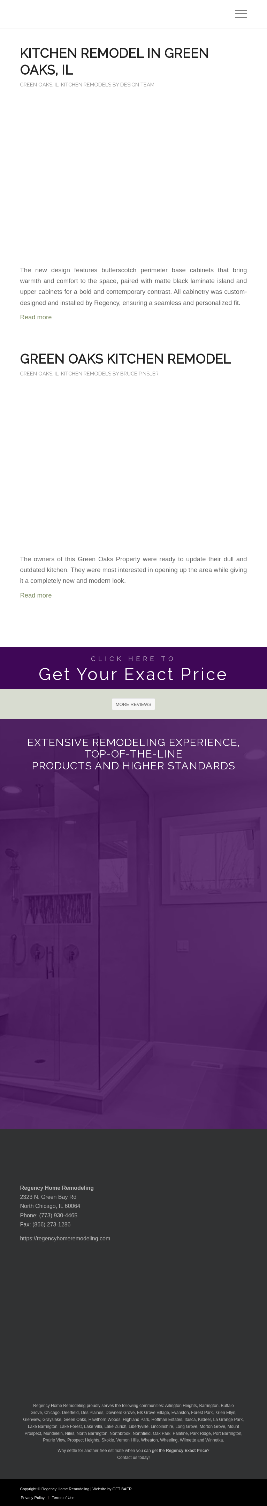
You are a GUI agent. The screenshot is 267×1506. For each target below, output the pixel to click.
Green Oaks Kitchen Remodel (125, 359)
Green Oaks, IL (39, 85)
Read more (36, 317)
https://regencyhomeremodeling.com (65, 1238)
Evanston (180, 1412)
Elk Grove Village (153, 1412)
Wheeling (168, 1440)
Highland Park (136, 1419)
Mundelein (53, 1433)
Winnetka (214, 1440)
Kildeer (204, 1419)
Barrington (209, 1405)
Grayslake (52, 1419)
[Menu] (237, 14)
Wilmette (188, 1440)
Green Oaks (74, 1419)
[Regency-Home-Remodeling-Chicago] (110, 14)
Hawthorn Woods (105, 1419)
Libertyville (138, 1426)
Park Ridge (200, 1433)
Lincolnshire (162, 1426)
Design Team (137, 85)
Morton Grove (212, 1426)
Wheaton (149, 1440)
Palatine (180, 1433)
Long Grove (186, 1426)
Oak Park (161, 1433)
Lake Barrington (43, 1426)
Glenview (31, 1419)
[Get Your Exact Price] (133, 668)
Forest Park (202, 1412)
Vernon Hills (127, 1440)
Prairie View (54, 1440)
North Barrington (92, 1433)
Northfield (142, 1433)
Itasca (190, 1419)
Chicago (52, 1412)
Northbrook (120, 1433)
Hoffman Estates (166, 1419)
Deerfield (70, 1412)
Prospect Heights (83, 1440)
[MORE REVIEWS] (133, 704)
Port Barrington (227, 1433)
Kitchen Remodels (86, 85)
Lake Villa (93, 1426)
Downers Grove (120, 1412)
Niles (70, 1433)
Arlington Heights (181, 1405)
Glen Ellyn (225, 1412)
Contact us (127, 1457)
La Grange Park (228, 1419)
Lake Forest (71, 1426)
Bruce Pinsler (139, 373)
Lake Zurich (116, 1426)
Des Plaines (92, 1412)
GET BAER (122, 1489)
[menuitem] (237, 14)
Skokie (107, 1440)
